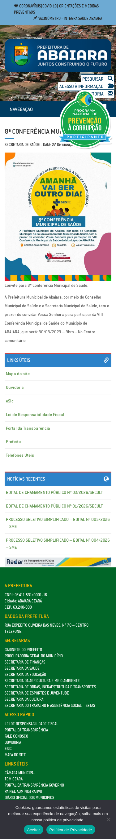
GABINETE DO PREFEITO (23, 649)
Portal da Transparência (28, 428)
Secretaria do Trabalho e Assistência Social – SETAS (50, 705)
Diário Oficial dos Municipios (29, 797)
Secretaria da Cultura (24, 699)
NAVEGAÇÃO (21, 109)
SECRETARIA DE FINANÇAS (25, 662)
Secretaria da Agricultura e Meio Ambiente (42, 680)
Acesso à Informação (86, 86)
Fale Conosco (16, 736)
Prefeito (13, 441)
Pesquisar (97, 79)
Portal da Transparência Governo (34, 785)
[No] (108, 819)
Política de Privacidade (70, 830)
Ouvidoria (15, 387)
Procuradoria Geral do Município (34, 656)
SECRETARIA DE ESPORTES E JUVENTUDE (37, 693)
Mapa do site (18, 373)
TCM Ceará (14, 779)
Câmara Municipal (20, 772)
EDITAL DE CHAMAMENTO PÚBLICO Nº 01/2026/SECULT (54, 506)
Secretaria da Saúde (22, 668)
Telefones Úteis (20, 455)
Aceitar (33, 830)
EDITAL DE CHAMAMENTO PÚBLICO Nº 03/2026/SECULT (54, 492)
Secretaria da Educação (25, 674)
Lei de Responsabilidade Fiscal (35, 414)
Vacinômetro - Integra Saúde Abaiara (67, 18)
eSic (10, 401)
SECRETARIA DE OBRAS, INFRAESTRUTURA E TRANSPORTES (50, 687)
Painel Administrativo (23, 791)
